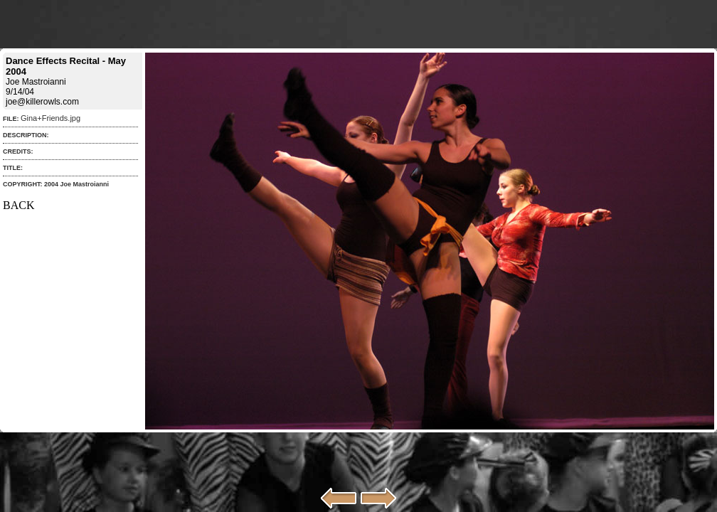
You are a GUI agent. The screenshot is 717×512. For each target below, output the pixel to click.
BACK (18, 205)
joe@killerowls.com (42, 102)
